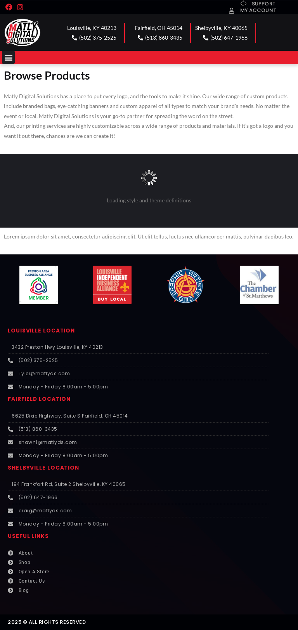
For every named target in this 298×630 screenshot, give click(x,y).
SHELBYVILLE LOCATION (43, 468)
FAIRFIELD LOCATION (39, 399)
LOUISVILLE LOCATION (41, 330)
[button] (8, 57)
